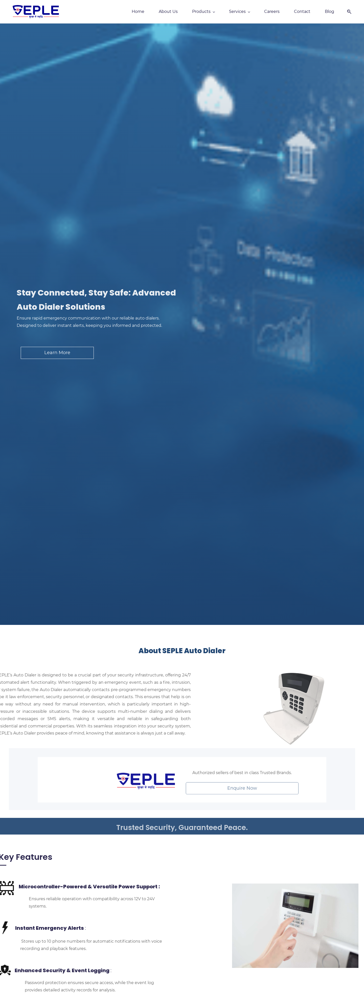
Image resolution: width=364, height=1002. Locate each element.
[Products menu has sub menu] (203, 12)
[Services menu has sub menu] (239, 12)
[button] (347, 12)
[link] (146, 787)
